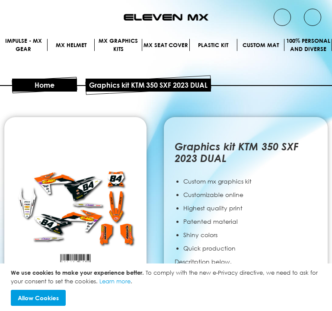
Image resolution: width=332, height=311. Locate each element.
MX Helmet (166, 53)
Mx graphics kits (165, 65)
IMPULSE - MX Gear (166, 40)
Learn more (115, 281)
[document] (167, 287)
